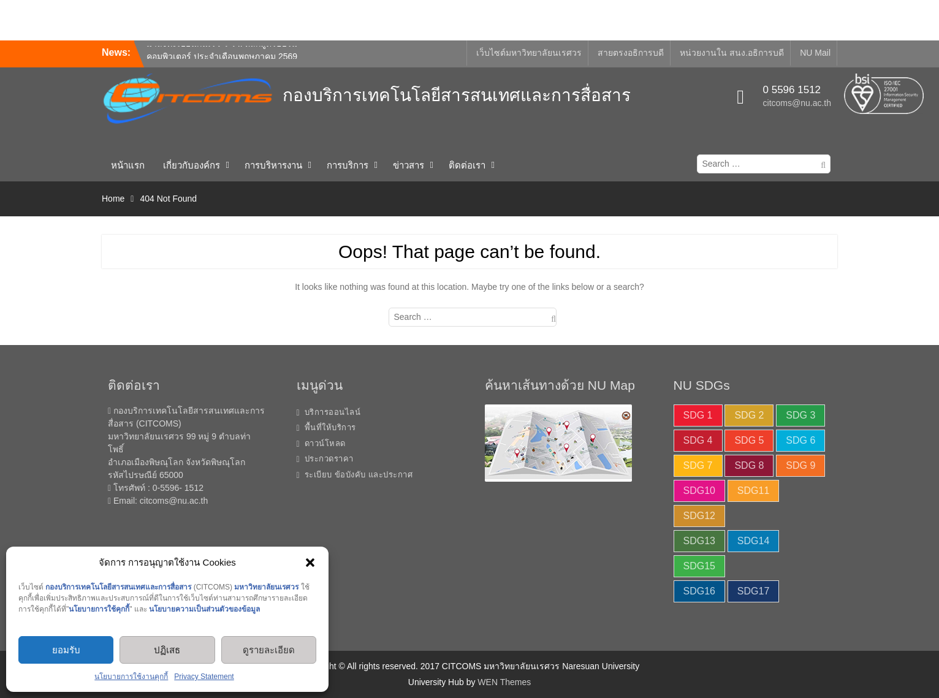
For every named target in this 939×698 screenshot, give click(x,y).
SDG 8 (749, 465)
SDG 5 (749, 440)
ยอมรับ (66, 650)
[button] (310, 562)
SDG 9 (800, 465)
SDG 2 (749, 415)
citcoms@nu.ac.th (797, 103)
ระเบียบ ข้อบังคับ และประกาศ (359, 474)
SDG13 (699, 541)
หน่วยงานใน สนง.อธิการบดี (732, 53)
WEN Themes (504, 682)
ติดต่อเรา (467, 165)
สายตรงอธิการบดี (631, 53)
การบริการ (347, 165)
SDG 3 (800, 415)
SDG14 (753, 541)
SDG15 (699, 566)
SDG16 (699, 591)
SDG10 (699, 490)
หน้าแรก (128, 165)
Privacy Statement (204, 676)
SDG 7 (698, 465)
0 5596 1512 (792, 90)
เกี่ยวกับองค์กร (191, 165)
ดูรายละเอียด (269, 650)
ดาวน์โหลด (325, 443)
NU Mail (815, 53)
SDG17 (753, 591)
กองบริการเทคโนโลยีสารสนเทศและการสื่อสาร (457, 95)
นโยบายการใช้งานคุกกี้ (131, 676)
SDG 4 (698, 440)
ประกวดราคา (329, 458)
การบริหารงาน (273, 165)
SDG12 (699, 515)
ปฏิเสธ (167, 650)
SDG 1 (698, 415)
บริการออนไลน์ (333, 412)
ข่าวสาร (408, 165)
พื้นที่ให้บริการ (330, 427)
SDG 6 (800, 440)
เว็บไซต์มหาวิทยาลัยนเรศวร (529, 53)
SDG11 (753, 490)
